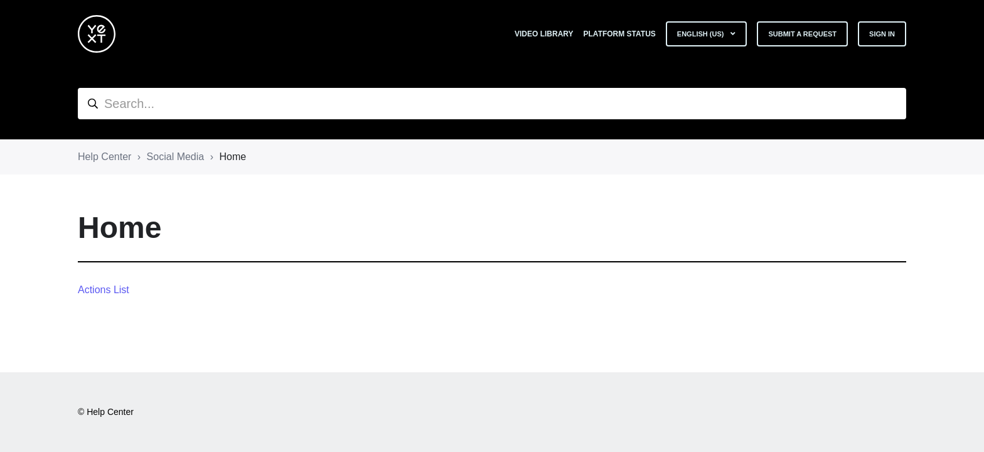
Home (232, 156)
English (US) (701, 34)
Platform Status (620, 34)
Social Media (176, 156)
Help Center (104, 156)
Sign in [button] (882, 34)
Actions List (103, 289)
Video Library (544, 34)
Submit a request (802, 34)
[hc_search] (492, 103)
